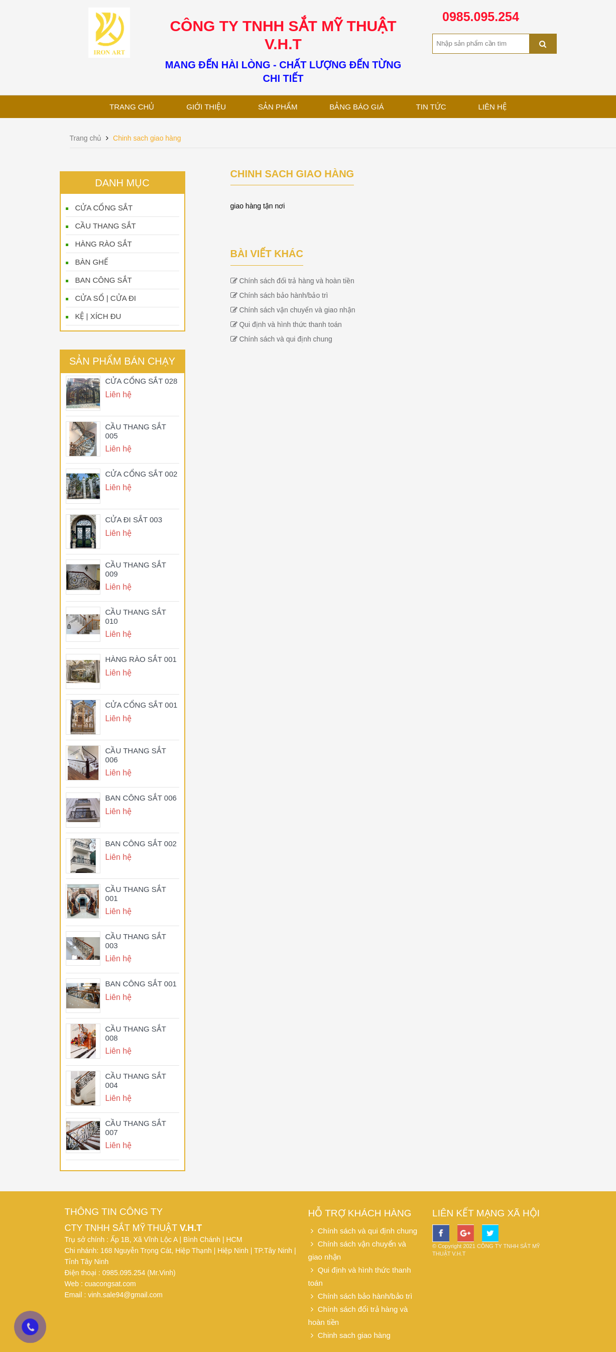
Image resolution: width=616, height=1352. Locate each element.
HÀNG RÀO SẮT (103, 244)
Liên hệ (492, 106)
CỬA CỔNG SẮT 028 (141, 381)
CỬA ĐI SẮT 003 (133, 519)
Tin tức (431, 106)
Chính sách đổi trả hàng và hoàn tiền (292, 281)
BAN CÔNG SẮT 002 (141, 843)
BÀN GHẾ (91, 262)
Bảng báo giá (356, 106)
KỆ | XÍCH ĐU (98, 316)
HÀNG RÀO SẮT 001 (141, 659)
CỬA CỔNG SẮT (104, 207)
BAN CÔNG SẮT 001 (141, 983)
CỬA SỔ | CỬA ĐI (105, 298)
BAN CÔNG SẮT (103, 280)
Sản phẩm (277, 106)
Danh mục (122, 182)
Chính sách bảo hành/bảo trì (279, 295)
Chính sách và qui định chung (281, 339)
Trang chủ (131, 106)
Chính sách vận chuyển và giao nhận (292, 310)
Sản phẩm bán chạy (122, 361)
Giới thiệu (206, 106)
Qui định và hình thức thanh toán (286, 324)
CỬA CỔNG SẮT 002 (141, 474)
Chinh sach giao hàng (147, 138)
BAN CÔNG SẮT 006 (141, 798)
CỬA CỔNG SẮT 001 (141, 705)
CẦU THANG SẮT (105, 225)
